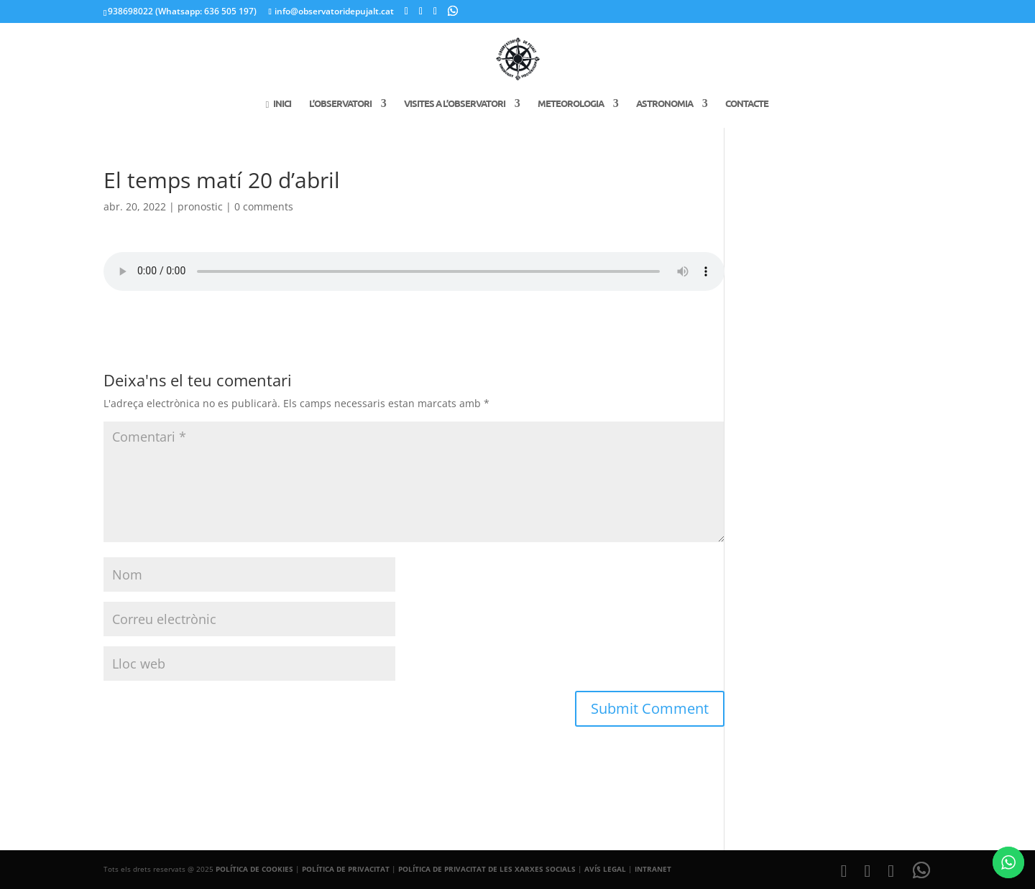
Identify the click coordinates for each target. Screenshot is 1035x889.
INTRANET (653, 869)
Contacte (746, 103)
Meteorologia (571, 103)
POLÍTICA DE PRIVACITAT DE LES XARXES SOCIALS (487, 869)
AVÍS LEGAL (605, 869)
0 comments (263, 206)
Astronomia (664, 103)
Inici (277, 103)
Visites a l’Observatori (454, 103)
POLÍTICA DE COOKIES (254, 869)
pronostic (200, 206)
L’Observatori (340, 103)
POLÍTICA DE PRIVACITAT (346, 869)
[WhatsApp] (453, 11)
